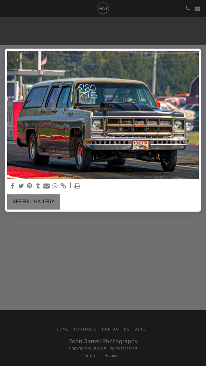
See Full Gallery (33, 202)
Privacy (111, 355)
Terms (89, 355)
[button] (7, 8)
